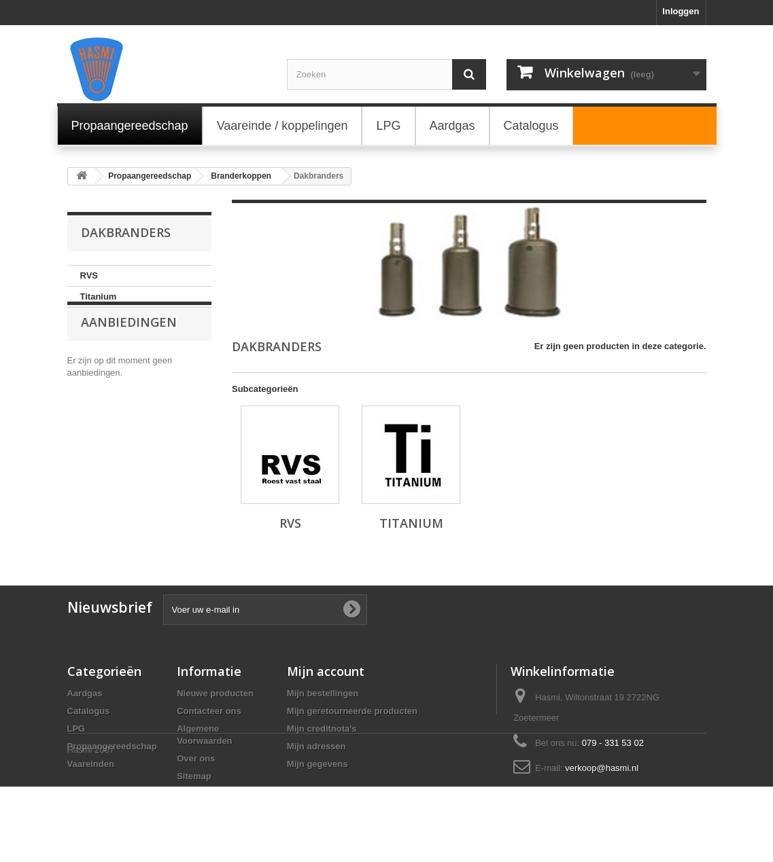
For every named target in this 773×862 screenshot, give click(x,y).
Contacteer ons (209, 711)
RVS (89, 275)
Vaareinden (90, 764)
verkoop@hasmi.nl (601, 768)
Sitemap (194, 776)
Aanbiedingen (129, 348)
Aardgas (85, 693)
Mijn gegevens (317, 764)
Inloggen (680, 11)
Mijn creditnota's (322, 728)
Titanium (98, 296)
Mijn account (325, 671)
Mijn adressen (316, 746)
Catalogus (88, 711)
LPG (76, 728)
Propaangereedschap (112, 746)
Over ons (196, 758)
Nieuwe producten (215, 693)
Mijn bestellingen (322, 693)
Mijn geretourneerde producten (352, 711)
